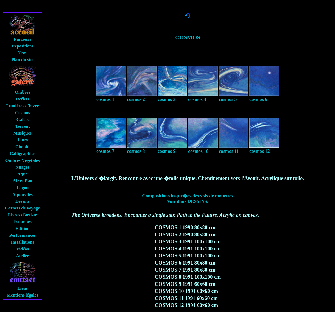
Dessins (22, 201)
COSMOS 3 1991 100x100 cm (188, 241)
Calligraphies (22, 153)
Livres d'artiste (22, 214)
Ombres (22, 92)
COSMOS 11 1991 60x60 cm (186, 298)
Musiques (22, 133)
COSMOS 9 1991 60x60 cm (185, 284)
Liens (22, 288)
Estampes (22, 221)
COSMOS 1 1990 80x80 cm (185, 227)
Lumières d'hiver (22, 105)
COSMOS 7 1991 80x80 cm (185, 270)
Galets (22, 119)
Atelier (22, 255)
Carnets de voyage (22, 208)
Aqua (22, 173)
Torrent (22, 126)
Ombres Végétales (22, 160)
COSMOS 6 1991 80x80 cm (185, 263)
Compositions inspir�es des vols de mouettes (187, 198)
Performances (22, 235)
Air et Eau (22, 180)
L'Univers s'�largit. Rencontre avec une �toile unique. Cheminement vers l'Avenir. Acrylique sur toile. (187, 178)
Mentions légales (22, 295)
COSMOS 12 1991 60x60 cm (186, 305)
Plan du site (22, 59)
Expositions (23, 46)
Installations (22, 242)
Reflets (22, 98)
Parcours (22, 39)
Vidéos (22, 248)
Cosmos (22, 112)
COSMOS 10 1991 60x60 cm (186, 291)
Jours (22, 139)
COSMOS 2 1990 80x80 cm (185, 234)
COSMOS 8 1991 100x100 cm (188, 277)
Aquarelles (22, 194)
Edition (22, 228)
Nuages (23, 167)
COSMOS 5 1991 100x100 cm (188, 256)
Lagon (22, 187)
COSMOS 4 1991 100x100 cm (188, 248)
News (23, 52)
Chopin (22, 146)
